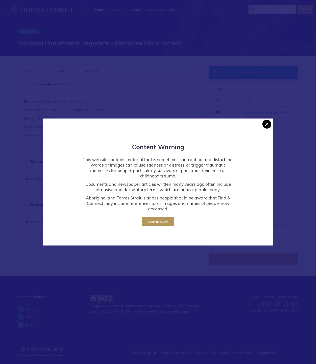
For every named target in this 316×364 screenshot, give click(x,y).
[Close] (266, 124)
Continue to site (158, 221)
